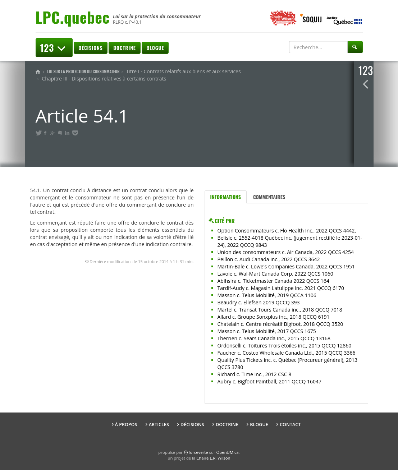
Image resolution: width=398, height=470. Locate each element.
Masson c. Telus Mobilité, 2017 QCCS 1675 (267, 331)
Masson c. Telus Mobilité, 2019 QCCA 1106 (267, 295)
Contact (290, 424)
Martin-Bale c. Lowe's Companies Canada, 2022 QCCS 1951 (286, 266)
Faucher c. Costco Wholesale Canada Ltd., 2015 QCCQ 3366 (287, 352)
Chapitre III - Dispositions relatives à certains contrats (104, 78)
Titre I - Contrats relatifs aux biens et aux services (183, 71)
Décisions (90, 47)
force (198, 452)
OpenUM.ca (227, 452)
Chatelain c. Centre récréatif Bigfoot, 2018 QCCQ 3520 (280, 324)
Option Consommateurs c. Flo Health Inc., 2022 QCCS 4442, (287, 230)
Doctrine (124, 47)
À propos (126, 424)
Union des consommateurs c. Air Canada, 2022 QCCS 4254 (286, 252)
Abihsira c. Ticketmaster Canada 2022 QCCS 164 (273, 280)
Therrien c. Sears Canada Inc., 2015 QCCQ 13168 (274, 338)
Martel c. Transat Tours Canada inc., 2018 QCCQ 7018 (280, 309)
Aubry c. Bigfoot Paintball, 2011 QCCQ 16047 (269, 381)
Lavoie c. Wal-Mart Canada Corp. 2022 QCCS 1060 (275, 273)
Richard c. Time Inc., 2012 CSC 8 (255, 374)
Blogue (155, 47)
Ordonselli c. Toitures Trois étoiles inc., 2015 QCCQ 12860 (285, 345)
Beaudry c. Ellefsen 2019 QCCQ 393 (259, 302)
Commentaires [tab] (269, 197)
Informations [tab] (225, 197)
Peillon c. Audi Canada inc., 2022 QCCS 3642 (269, 259)
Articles (159, 424)
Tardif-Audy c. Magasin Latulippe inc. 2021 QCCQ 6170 (281, 288)
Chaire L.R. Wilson (213, 458)
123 (54, 48)
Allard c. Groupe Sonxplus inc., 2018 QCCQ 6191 (274, 316)
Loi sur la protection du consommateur (83, 71)
